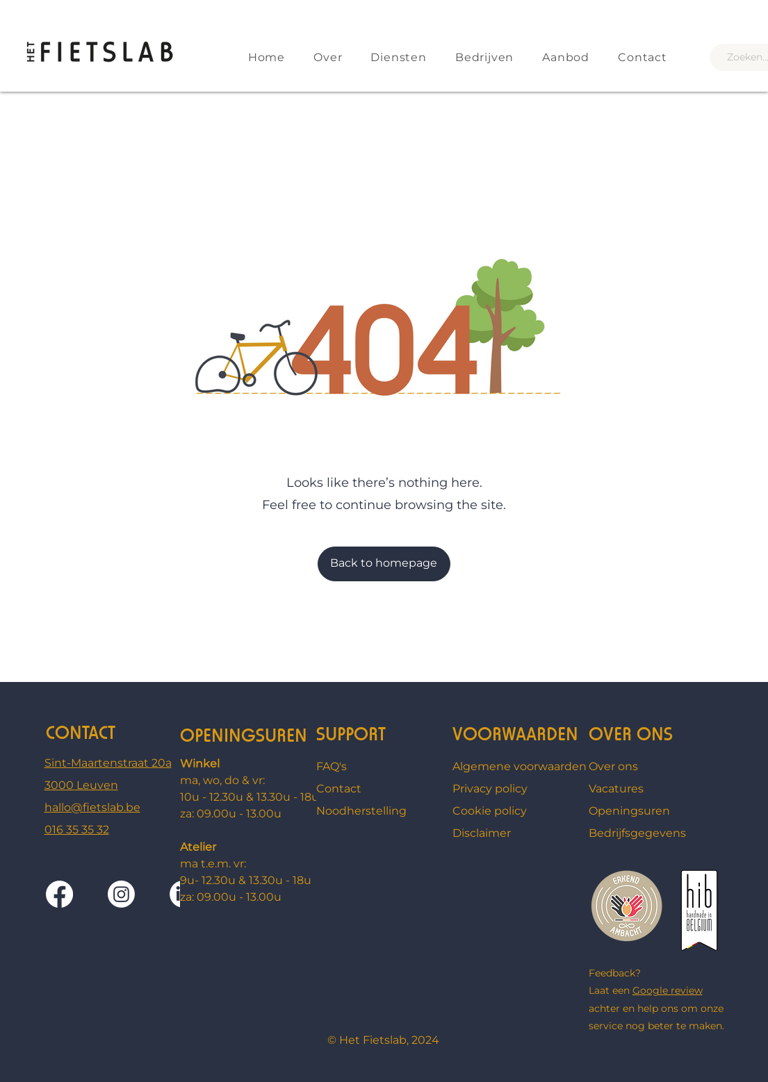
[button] (561, 57)
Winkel (200, 763)
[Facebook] (59, 894)
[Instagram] (121, 894)
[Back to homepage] (384, 564)
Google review (667, 990)
